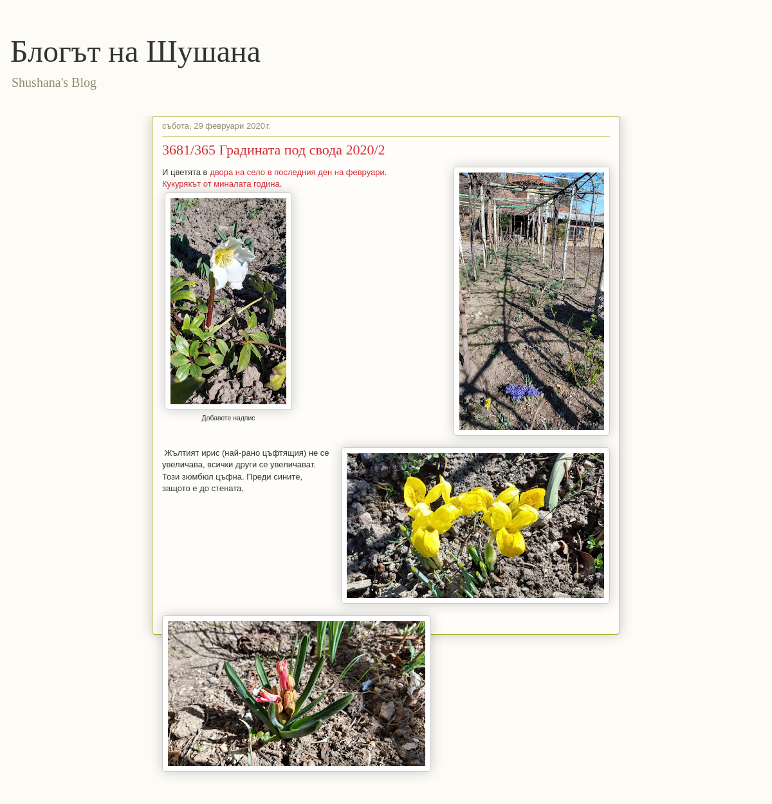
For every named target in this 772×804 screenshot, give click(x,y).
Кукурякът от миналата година (221, 184)
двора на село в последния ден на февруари (297, 172)
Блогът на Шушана (135, 51)
